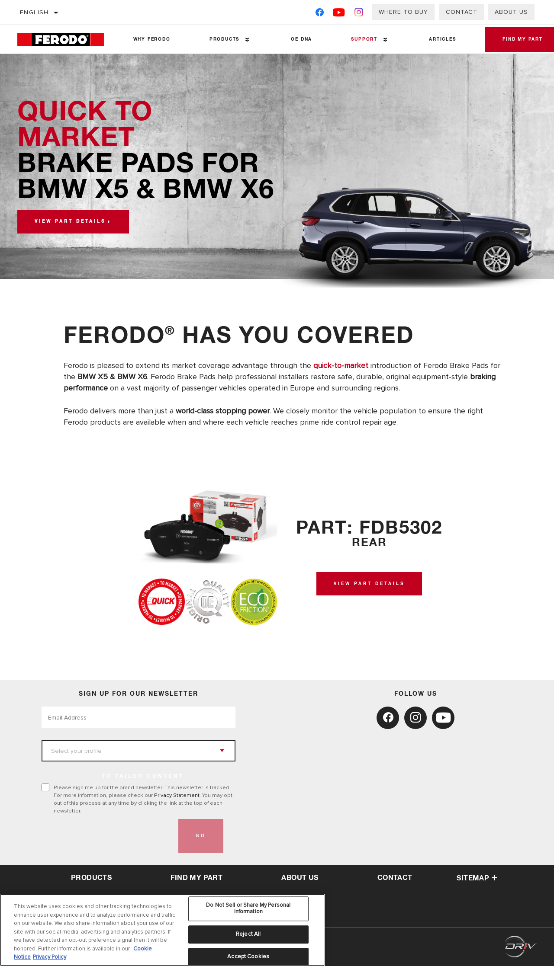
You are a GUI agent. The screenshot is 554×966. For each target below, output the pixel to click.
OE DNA (301, 39)
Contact (461, 12)
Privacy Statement (177, 795)
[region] (162, 930)
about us (299, 877)
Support (364, 39)
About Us (511, 12)
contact (394, 877)
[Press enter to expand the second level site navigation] (247, 39)
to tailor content (143, 776)
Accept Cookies (248, 956)
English (34, 12)
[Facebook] (319, 14)
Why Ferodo (152, 39)
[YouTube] (339, 14)
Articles (442, 39)
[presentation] (107, 836)
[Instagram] (359, 14)
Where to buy (403, 12)
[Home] (65, 39)
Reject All (248, 934)
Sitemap (477, 878)
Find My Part (196, 877)
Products (224, 39)
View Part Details (369, 584)
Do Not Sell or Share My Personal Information (248, 908)
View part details (70, 221)
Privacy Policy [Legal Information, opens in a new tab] (49, 956)
